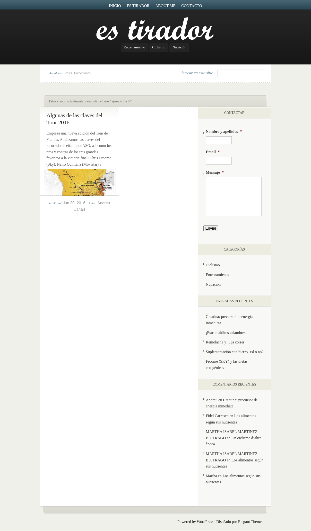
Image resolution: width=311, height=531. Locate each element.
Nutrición (179, 47)
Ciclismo (158, 47)
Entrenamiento (134, 47)
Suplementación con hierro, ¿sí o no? (234, 352)
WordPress (205, 522)
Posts (68, 73)
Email (213, 152)
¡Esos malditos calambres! (226, 333)
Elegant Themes (250, 522)
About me (165, 6)
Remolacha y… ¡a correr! (226, 342)
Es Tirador (138, 6)
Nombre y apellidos (224, 131)
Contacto (191, 6)
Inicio (115, 6)
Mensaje (215, 172)
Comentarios (82, 73)
